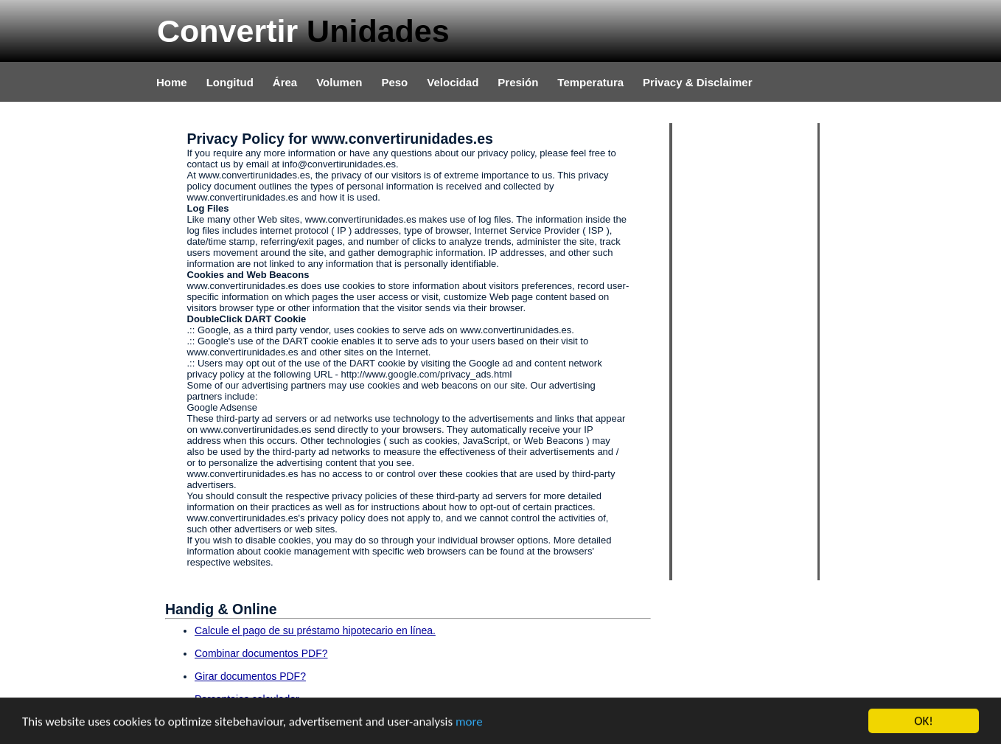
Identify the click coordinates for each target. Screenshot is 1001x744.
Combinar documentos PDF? (261, 653)
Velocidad (452, 82)
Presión (518, 82)
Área (285, 82)
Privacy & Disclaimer (697, 82)
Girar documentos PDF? (250, 676)
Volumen (339, 82)
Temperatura (590, 82)
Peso (394, 82)
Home (171, 82)
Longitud (230, 82)
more (469, 721)
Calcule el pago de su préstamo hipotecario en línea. (315, 630)
